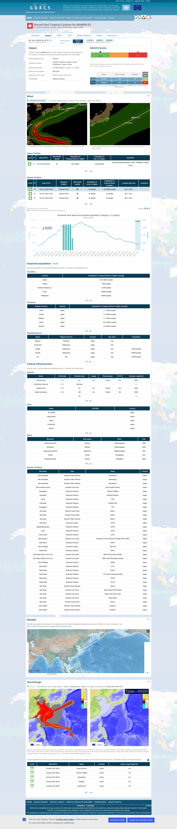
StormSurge (34, 678)
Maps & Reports (84, 35)
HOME (29, 18)
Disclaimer (81, 802)
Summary (35, 35)
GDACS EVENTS (41, 18)
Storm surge (119, 74)
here (111, 66)
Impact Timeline (34, 153)
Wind (104, 74)
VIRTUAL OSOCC (57, 18)
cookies (148, 802)
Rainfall (135, 74)
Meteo (59, 35)
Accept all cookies (117, 820)
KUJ (62, 384)
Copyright (90, 802)
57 (34, 164)
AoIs (55, 263)
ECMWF (109, 40)
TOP (148, 96)
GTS (70, 35)
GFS (90, 40)
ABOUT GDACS (114, 799)
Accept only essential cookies (141, 820)
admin (148, 1)
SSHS (98, 101)
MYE (62, 388)
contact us (130, 1)
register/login (140, 1)
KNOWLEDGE (100, 18)
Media (99, 35)
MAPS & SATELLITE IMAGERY (79, 18)
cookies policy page (64, 819)
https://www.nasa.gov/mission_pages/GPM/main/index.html (49, 623)
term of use (120, 1)
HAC (62, 380)
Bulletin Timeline (34, 178)
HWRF (99, 40)
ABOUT (111, 18)
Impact (48, 35)
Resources (112, 35)
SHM (62, 392)
